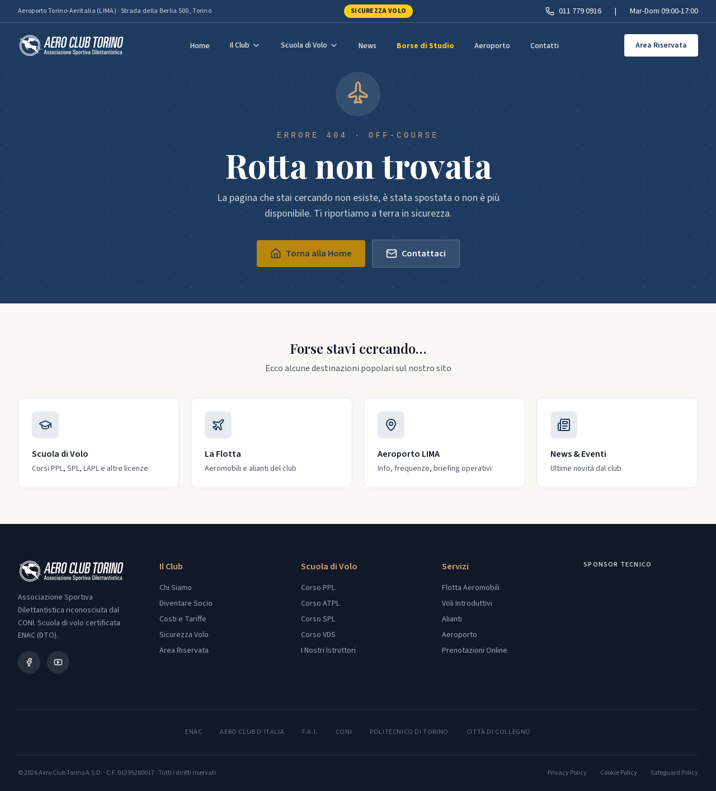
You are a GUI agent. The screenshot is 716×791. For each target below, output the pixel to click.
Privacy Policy (567, 773)
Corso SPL (318, 619)
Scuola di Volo (309, 45)
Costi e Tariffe (182, 619)
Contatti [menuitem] (544, 46)
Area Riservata (661, 45)
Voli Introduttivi (467, 603)
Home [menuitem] (200, 46)
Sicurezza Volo (378, 11)
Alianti (452, 619)
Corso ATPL (320, 603)
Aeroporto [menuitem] (492, 46)
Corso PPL (318, 587)
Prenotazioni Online (474, 650)
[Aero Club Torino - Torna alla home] (71, 45)
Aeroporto (459, 634)
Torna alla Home (311, 253)
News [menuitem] (367, 46)
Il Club (245, 45)
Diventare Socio (186, 603)
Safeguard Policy (674, 773)
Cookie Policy (618, 773)
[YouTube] (58, 662)
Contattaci (416, 253)
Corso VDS (318, 634)
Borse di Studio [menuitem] (425, 46)
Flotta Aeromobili (471, 587)
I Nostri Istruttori (328, 650)
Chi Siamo (175, 587)
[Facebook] (29, 662)
